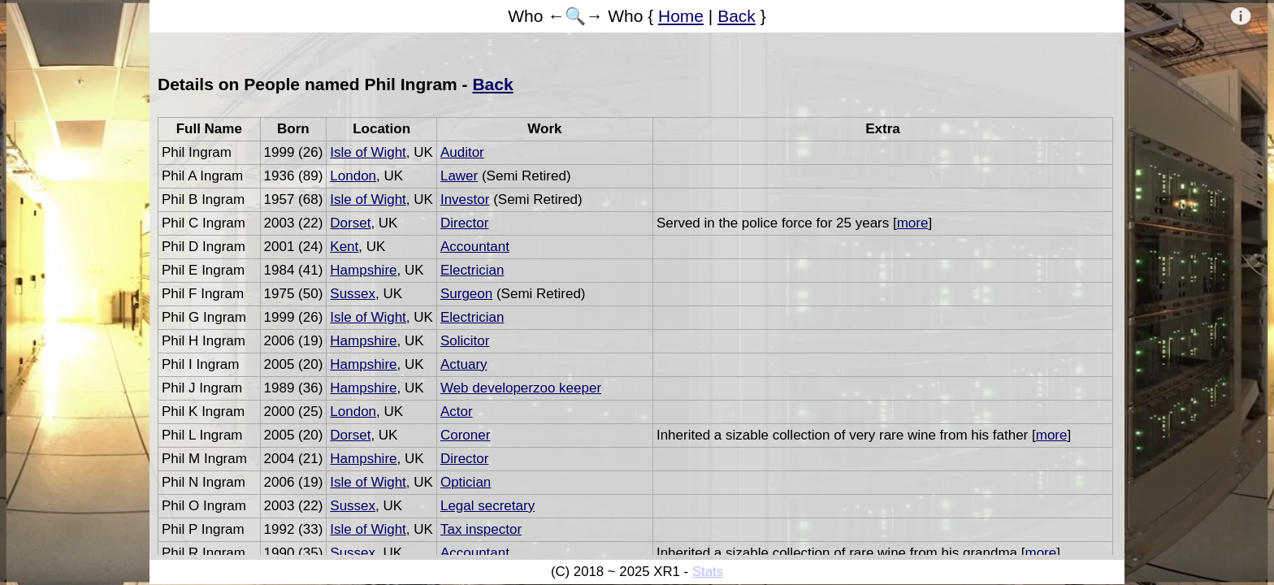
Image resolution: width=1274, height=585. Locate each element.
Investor (464, 199)
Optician (465, 482)
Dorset (350, 223)
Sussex (352, 293)
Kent (344, 246)
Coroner (465, 435)
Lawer (459, 176)
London (353, 176)
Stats (707, 571)
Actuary (464, 364)
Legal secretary (487, 506)
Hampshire (363, 270)
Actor (456, 411)
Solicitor (464, 341)
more (913, 223)
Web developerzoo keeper (520, 388)
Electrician (472, 270)
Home (681, 15)
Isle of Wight (368, 152)
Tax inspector (481, 529)
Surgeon (466, 293)
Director (464, 223)
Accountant (474, 246)
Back (736, 15)
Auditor (462, 152)
